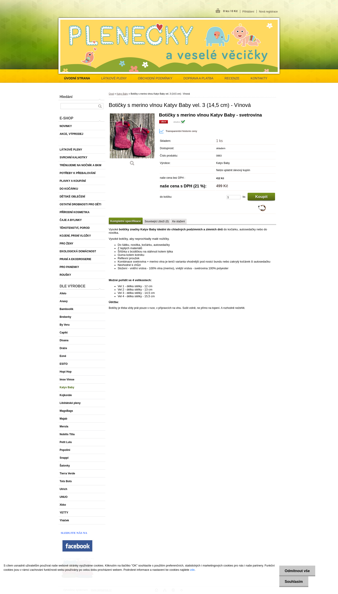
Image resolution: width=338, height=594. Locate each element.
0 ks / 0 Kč (230, 11)
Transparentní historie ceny (178, 131)
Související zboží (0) (157, 221)
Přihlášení (248, 11)
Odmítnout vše (297, 571)
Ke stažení (178, 221)
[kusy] (233, 197)
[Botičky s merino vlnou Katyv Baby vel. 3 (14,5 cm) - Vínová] (132, 141)
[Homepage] (77, 78)
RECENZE (232, 78)
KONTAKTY (259, 78)
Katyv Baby (122, 94)
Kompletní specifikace (125, 221)
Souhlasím (294, 581)
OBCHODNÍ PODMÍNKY (155, 78)
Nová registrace (268, 11)
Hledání (66, 97)
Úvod (111, 94)
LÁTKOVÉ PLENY (114, 78)
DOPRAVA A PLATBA (198, 78)
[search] (100, 106)
